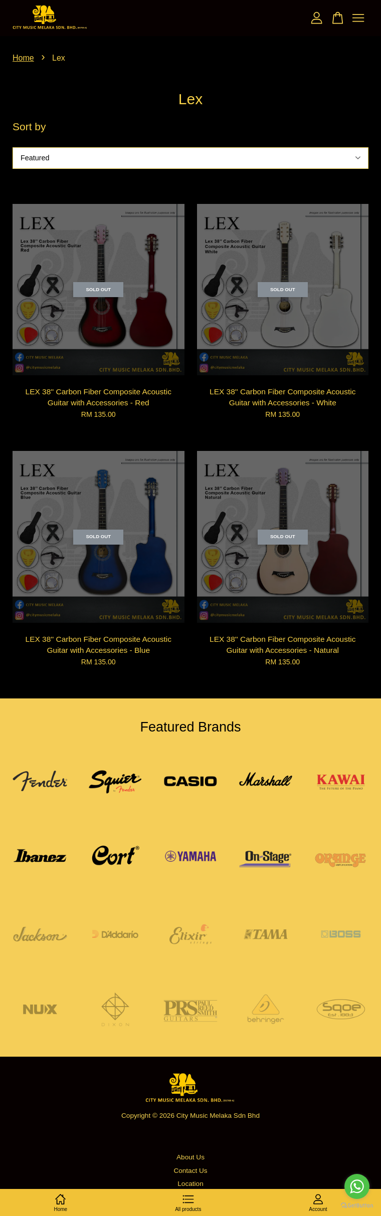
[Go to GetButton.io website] (357, 1205)
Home (23, 58)
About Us (190, 1157)
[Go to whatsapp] (356, 1186)
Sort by (29, 126)
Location (190, 1183)
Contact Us (190, 1170)
